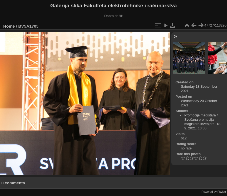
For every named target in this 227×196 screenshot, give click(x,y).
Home (9, 26)
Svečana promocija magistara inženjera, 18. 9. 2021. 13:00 (202, 123)
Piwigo (222, 191)
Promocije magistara (200, 115)
